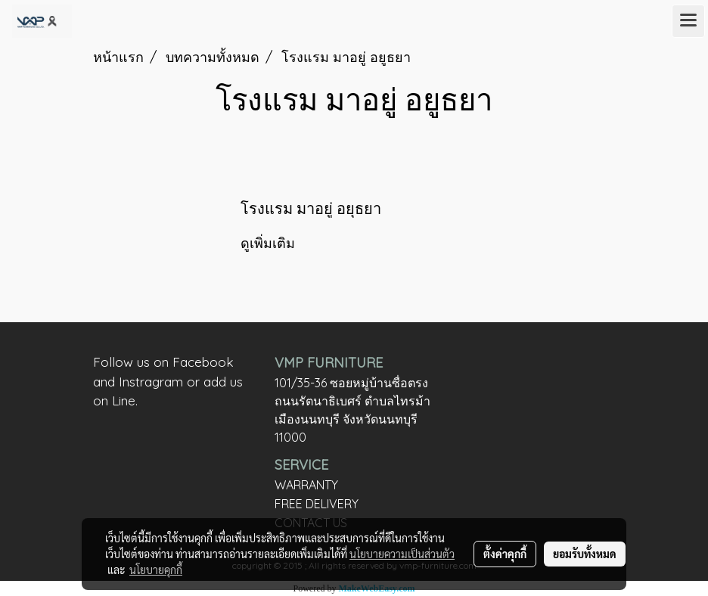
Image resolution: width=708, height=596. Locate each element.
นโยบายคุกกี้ (155, 569)
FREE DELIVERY (317, 503)
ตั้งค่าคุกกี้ (504, 553)
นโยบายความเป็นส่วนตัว (402, 553)
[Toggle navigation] (688, 21)
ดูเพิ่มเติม (270, 243)
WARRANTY (306, 484)
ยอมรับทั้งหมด (584, 553)
